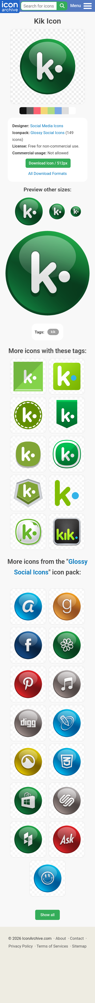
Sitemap (79, 946)
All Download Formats (47, 173)
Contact (77, 938)
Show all (47, 915)
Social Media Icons (46, 125)
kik (53, 332)
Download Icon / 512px (48, 163)
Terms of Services (52, 946)
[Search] (62, 5)
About (61, 938)
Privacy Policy (20, 946)
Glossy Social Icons (47, 132)
